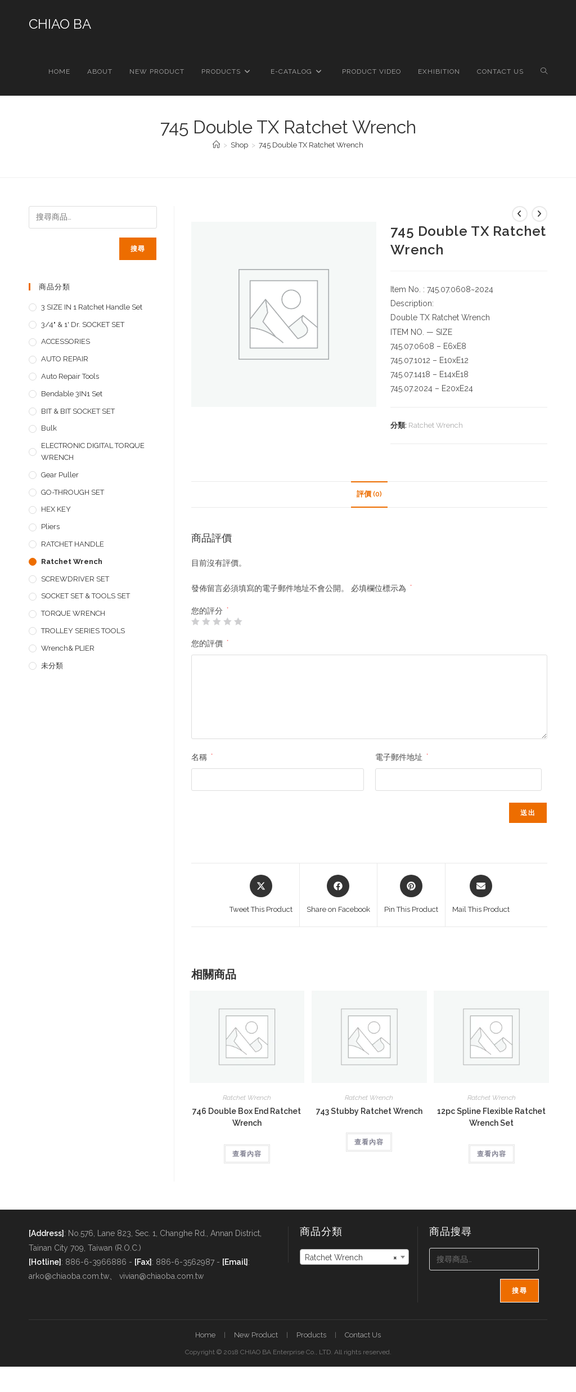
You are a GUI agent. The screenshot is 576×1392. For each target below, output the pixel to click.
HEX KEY (56, 509)
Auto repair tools (70, 376)
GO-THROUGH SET (72, 492)
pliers (50, 526)
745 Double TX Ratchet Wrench (311, 145)
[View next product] (539, 214)
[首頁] (216, 145)
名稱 (202, 757)
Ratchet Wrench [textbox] (351, 1257)
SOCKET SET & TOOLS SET (85, 596)
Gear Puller (60, 475)
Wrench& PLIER (67, 648)
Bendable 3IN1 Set (71, 394)
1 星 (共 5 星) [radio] (195, 621)
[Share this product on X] (261, 895)
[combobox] (354, 1257)
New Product (256, 1335)
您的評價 (209, 643)
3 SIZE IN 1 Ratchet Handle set (91, 307)
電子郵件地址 (401, 757)
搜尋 (137, 249)
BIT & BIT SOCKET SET (78, 411)
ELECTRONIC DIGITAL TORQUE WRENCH (93, 451)
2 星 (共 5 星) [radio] (206, 621)
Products (311, 1335)
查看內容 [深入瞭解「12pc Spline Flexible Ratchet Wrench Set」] (491, 1154)
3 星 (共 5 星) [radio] (216, 621)
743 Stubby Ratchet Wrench (369, 1111)
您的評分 (209, 611)
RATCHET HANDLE (72, 544)
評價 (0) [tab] (369, 494)
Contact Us (363, 1335)
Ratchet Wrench (435, 425)
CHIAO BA (60, 24)
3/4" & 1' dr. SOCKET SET (82, 324)
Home (205, 1335)
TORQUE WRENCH (73, 613)
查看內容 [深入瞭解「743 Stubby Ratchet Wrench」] (369, 1142)
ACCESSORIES (65, 341)
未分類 (52, 665)
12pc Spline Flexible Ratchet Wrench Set (491, 1117)
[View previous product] (520, 214)
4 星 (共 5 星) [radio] (227, 621)
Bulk (49, 428)
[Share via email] (481, 895)
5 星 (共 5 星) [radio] (238, 621)
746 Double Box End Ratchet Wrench (246, 1117)
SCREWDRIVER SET (75, 579)
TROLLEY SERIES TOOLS (83, 630)
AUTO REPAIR (64, 359)
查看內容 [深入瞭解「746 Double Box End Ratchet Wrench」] (247, 1154)
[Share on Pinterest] (411, 895)
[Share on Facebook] (338, 895)
